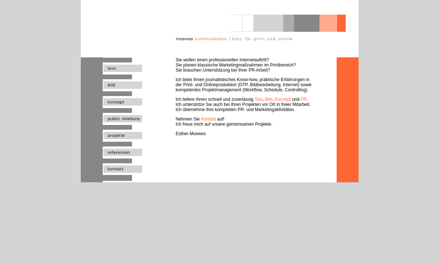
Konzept (283, 99)
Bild (268, 99)
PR (304, 99)
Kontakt (208, 119)
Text (258, 99)
